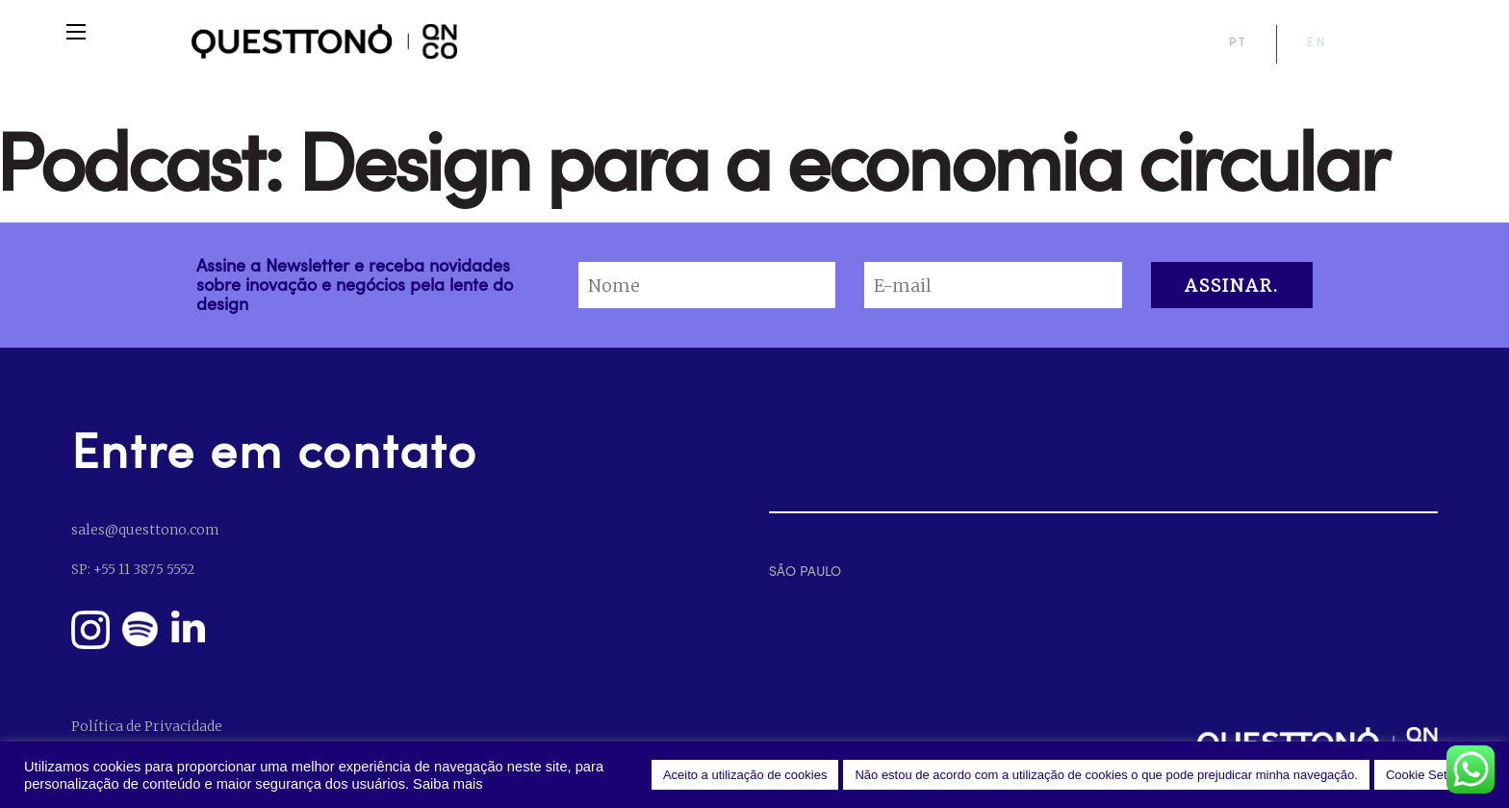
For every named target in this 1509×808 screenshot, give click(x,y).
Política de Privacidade (146, 726)
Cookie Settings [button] (1429, 775)
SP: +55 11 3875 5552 (132, 569)
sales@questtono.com (144, 529)
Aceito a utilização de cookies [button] (745, 775)
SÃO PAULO (805, 570)
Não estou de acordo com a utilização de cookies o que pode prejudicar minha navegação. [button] (1106, 775)
